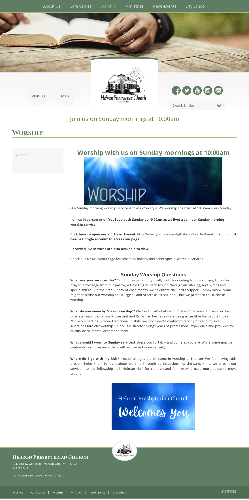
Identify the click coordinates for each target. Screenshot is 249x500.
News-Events (97, 494)
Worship (22, 156)
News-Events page (102, 260)
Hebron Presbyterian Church (53, 458)
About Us (17, 494)
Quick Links (183, 106)
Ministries (76, 494)
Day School (120, 494)
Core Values (38, 494)
